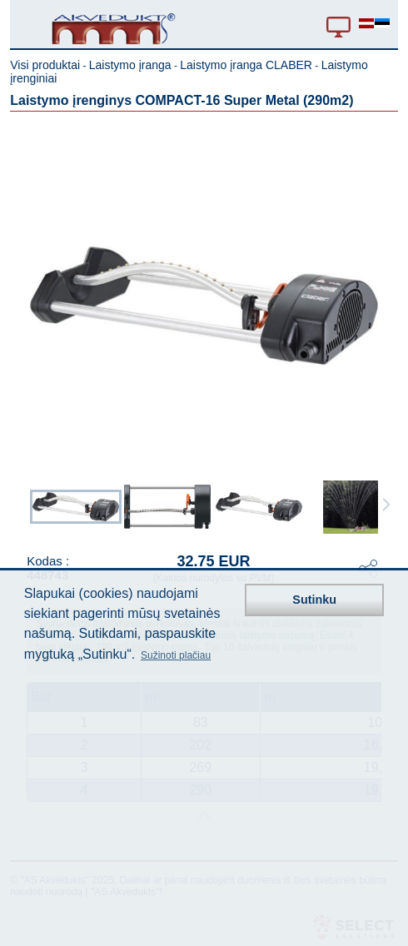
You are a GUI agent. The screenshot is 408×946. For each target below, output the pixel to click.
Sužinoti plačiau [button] (176, 655)
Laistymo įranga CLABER (246, 65)
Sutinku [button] (314, 599)
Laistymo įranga (130, 65)
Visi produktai (45, 65)
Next (386, 504)
